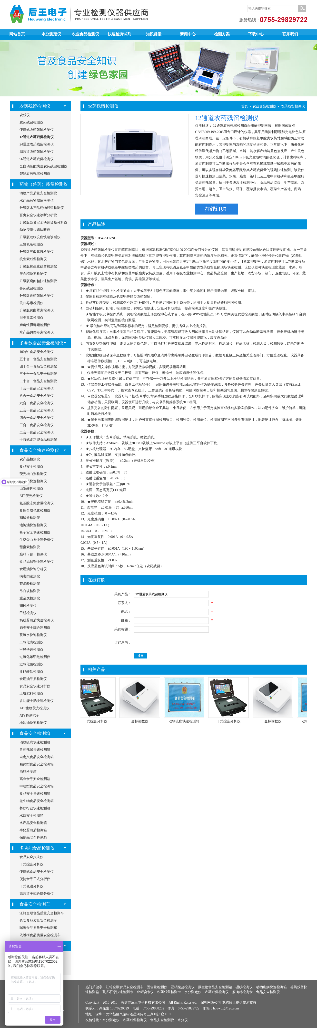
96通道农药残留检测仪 (37, 159)
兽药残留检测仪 (31, 288)
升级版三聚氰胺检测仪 (37, 252)
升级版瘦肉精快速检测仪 (38, 281)
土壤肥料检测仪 (31, 693)
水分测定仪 (51, 34)
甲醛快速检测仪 (31, 649)
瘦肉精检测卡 (242, 992)
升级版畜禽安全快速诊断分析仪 (43, 222)
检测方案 (222, 34)
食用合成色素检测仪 (35, 510)
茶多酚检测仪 (30, 584)
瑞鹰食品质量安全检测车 (38, 928)
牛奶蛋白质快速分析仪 (37, 540)
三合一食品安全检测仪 (37, 425)
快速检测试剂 (119, 34)
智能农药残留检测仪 (35, 173)
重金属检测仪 (30, 598)
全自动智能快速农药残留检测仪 (43, 166)
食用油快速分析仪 (33, 569)
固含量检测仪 (157, 987)
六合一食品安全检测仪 (37, 403)
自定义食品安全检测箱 (37, 757)
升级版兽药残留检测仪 (37, 296)
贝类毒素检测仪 (31, 317)
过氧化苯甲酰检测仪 (35, 657)
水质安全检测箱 (31, 815)
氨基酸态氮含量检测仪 (37, 503)
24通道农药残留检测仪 (37, 144)
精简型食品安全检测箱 (37, 764)
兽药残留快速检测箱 (35, 749)
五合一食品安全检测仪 (37, 410)
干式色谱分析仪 (31, 886)
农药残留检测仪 (35, 106)
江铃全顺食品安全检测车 (124, 987)
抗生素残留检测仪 (33, 259)
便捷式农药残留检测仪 (37, 130)
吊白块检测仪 (30, 591)
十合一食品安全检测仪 (37, 388)
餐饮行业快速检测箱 (35, 808)
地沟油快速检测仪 (33, 525)
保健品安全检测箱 (33, 837)
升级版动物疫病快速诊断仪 (40, 237)
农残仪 (25, 115)
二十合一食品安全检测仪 (38, 381)
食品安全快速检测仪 (39, 450)
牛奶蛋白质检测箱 (33, 830)
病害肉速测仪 (30, 576)
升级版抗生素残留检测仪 (38, 266)
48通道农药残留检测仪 (37, 152)
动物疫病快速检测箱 (35, 742)
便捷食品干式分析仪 (35, 879)
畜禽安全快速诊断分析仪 (38, 215)
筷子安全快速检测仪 (35, 532)
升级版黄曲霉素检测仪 (37, 310)
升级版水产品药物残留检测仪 (42, 208)
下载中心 (256, 34)
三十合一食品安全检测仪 (38, 374)
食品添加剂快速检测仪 (37, 562)
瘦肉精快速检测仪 (33, 274)
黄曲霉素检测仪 (31, 303)
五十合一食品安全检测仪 (38, 359)
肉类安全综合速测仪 (35, 627)
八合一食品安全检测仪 (37, 396)
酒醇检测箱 (28, 771)
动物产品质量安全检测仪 (38, 193)
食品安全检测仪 (31, 466)
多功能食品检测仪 (37, 848)
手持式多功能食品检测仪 (38, 440)
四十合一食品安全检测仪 (38, 366)
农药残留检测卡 (169, 992)
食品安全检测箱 (35, 733)
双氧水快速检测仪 (33, 635)
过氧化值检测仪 (31, 664)
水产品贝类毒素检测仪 (37, 332)
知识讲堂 (153, 34)
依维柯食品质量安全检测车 (40, 935)
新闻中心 (188, 34)
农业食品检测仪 (85, 34)
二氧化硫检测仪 (31, 642)
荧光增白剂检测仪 (33, 474)
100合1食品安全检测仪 (37, 352)
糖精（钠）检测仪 (33, 554)
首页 (244, 106)
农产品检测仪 (30, 459)
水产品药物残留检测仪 (37, 200)
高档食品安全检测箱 (35, 779)
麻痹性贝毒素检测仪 (35, 325)
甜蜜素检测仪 (30, 547)
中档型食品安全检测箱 (37, 786)
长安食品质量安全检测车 (38, 920)
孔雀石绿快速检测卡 (117, 992)
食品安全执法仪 (31, 857)
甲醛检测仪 (28, 613)
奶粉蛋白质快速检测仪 (37, 620)
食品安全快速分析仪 (35, 686)
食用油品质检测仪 (33, 679)
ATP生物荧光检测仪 (35, 708)
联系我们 (290, 34)
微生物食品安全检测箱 (37, 801)
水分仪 (183, 1020)
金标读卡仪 (145, 992)
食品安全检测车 (35, 904)
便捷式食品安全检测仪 (37, 872)
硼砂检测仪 (28, 605)
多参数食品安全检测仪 (41, 342)
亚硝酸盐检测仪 (31, 671)
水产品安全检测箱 (33, 823)
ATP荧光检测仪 (31, 496)
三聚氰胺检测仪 (31, 244)
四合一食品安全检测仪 (37, 418)
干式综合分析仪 (31, 864)
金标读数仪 (140, 721)
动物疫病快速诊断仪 (35, 230)
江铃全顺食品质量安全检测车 (42, 913)
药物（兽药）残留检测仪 (44, 184)
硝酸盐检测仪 (30, 518)
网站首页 (17, 34)
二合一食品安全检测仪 (37, 432)
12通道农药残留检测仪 (37, 137)
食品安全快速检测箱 (35, 793)
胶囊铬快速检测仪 (33, 481)
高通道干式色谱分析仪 (37, 893)
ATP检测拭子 (29, 715)
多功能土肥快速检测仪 (37, 701)
